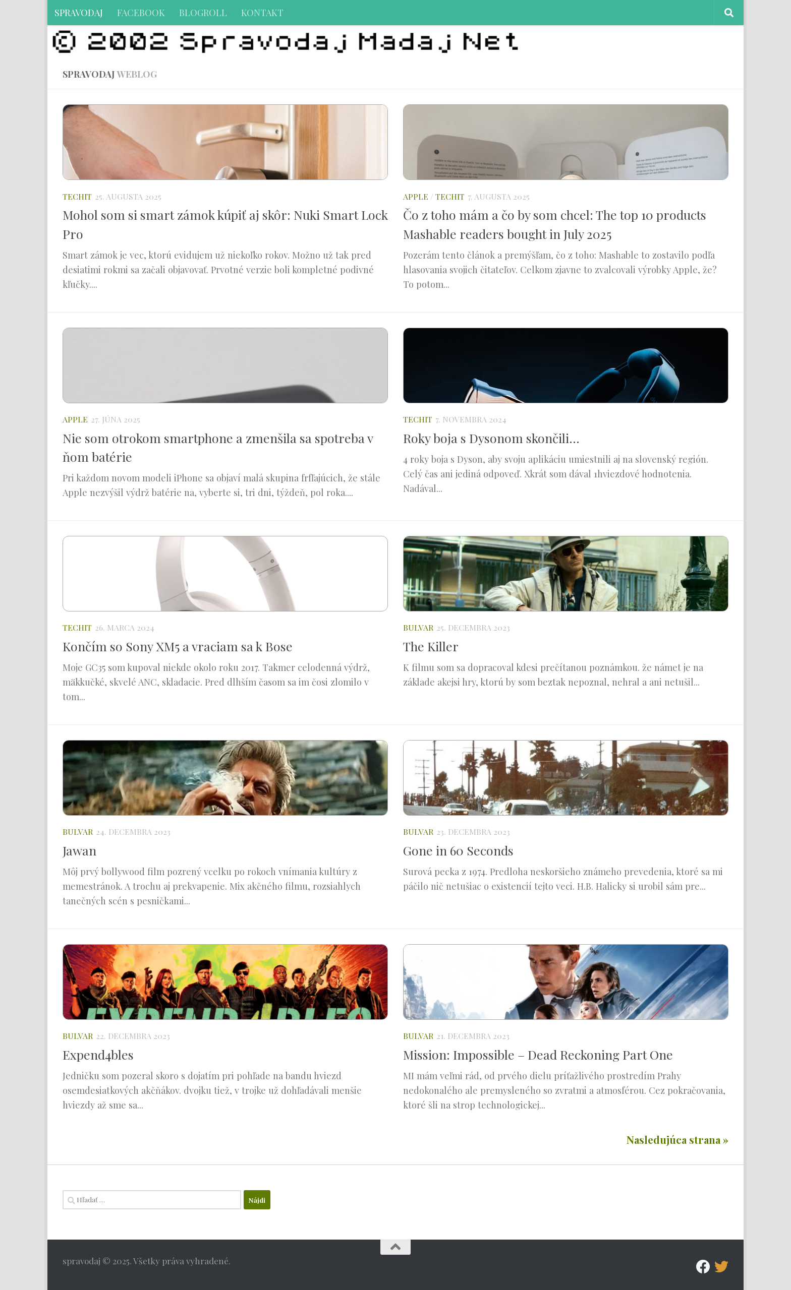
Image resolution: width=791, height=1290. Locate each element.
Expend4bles (98, 1054)
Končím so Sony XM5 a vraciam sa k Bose (178, 646)
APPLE (415, 196)
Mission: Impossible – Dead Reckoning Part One (538, 1054)
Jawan (79, 850)
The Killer (431, 646)
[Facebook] (703, 1267)
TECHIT (77, 196)
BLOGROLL (203, 12)
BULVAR (418, 627)
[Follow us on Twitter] (721, 1267)
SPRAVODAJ (78, 12)
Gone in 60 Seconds (458, 850)
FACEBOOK (141, 12)
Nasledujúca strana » (677, 1139)
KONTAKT (262, 12)
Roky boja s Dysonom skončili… (491, 437)
